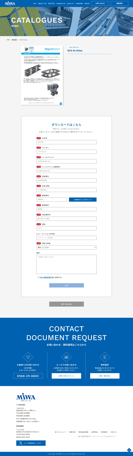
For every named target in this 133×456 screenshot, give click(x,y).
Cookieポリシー (110, 436)
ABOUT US (42, 3)
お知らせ (113, 432)
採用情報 (104, 432)
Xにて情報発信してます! (32, 443)
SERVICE (51, 3)
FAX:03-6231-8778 (23, 437)
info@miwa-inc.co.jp (28, 418)
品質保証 (94, 432)
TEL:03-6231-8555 (23, 434)
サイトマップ (98, 436)
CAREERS (79, 3)
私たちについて (60, 432)
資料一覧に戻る (66, 304)
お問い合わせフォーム (66, 376)
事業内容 (72, 432)
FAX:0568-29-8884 (23, 416)
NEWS (87, 3)
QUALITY (70, 3)
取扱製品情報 (83, 432)
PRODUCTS (61, 3)
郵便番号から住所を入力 (82, 199)
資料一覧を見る (104, 376)
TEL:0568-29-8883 (23, 413)
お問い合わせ (100, 3)
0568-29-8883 (28, 376)
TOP (34, 3)
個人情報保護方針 (47, 277)
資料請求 (119, 3)
